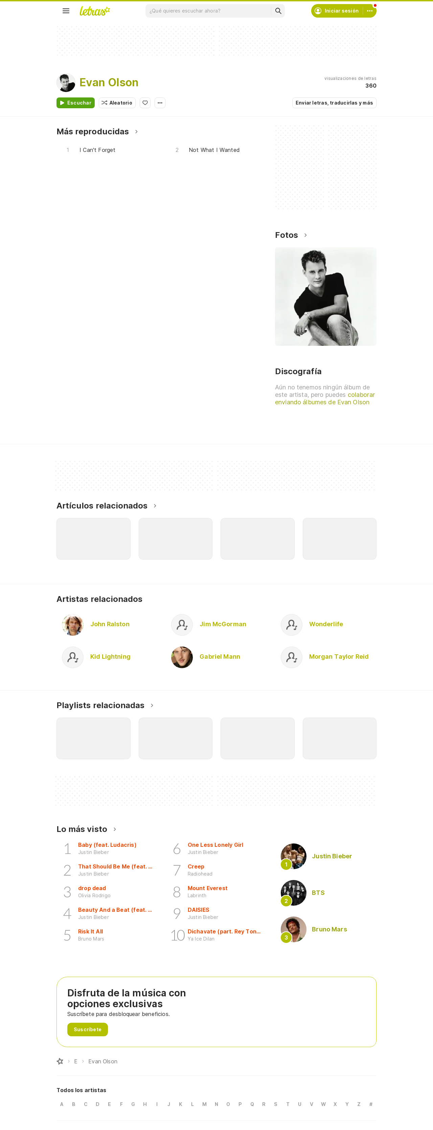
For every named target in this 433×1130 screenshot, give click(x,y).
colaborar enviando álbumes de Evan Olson (325, 398)
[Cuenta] (370, 11)
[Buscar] (278, 11)
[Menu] (65, 11)
